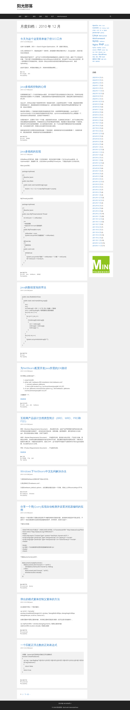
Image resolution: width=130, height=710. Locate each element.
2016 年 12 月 (97, 133)
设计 (32, 458)
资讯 (34, 16)
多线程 (28, 138)
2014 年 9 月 (97, 166)
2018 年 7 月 (97, 109)
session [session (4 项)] (95, 50)
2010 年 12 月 (97, 243)
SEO (29, 73)
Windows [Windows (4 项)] (95, 54)
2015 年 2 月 (97, 158)
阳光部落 (25, 5)
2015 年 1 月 (97, 160)
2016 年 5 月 (97, 142)
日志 (46, 16)
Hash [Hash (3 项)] (107, 28)
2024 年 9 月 (97, 80)
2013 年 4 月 (97, 187)
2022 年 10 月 (97, 93)
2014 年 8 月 (97, 168)
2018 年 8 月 (97, 107)
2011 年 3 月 (97, 235)
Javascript (25, 586)
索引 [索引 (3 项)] (105, 59)
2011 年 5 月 (97, 230)
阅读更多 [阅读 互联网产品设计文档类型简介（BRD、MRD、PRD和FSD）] (23, 452)
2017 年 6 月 (97, 126)
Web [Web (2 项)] (104, 52)
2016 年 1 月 (97, 147)
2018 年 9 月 (97, 104)
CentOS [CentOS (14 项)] (96, 28)
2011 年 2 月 (97, 238)
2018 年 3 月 (97, 117)
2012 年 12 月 (97, 198)
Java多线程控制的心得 (33, 86)
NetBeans (32, 274)
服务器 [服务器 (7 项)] (95, 59)
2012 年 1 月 (97, 216)
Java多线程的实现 (30, 151)
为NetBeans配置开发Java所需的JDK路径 (43, 368)
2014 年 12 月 (97, 163)
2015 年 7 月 (97, 155)
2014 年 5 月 (97, 176)
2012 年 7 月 (97, 203)
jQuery (31, 586)
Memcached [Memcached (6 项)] (103, 36)
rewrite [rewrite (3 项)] (104, 47)
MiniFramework (62, 16)
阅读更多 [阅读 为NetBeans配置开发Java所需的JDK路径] (23, 399)
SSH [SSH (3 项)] (94, 52)
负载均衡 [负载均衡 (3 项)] (97, 61)
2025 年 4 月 (97, 77)
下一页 (27, 694)
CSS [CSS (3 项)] (100, 28)
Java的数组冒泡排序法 (33, 287)
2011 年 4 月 (97, 232)
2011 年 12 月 (97, 219)
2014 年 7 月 (97, 171)
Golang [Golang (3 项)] (104, 28)
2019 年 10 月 (97, 101)
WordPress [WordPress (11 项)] (102, 54)
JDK (31, 405)
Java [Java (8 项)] (105, 30)
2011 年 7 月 (97, 224)
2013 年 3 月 (97, 190)
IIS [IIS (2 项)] (102, 30)
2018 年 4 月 (97, 115)
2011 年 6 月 (97, 227)
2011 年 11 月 (97, 222)
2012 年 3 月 (97, 211)
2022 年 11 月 (97, 91)
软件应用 (24, 403)
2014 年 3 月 (97, 179)
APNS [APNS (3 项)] (100, 25)
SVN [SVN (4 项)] (96, 52)
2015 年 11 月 (97, 152)
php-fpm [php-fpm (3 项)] (107, 45)
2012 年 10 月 (97, 200)
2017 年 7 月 (97, 123)
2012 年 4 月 (97, 208)
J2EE (23, 405)
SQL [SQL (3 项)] (107, 50)
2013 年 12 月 (97, 182)
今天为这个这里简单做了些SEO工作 (41, 39)
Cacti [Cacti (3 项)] (103, 25)
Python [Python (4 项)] (94, 47)
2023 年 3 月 (97, 88)
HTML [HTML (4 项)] (94, 30)
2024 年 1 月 (97, 85)
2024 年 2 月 (97, 83)
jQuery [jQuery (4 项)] (102, 32)
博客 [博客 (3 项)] (97, 57)
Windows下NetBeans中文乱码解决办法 (43, 471)
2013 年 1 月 (97, 195)
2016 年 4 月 (97, 144)
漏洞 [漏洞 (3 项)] (102, 59)
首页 (20, 16)
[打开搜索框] (110, 16)
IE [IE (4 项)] (100, 30)
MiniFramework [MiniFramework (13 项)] (99, 38)
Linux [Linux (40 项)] (95, 35)
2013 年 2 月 (97, 192)
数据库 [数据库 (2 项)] (103, 57)
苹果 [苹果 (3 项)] (94, 61)
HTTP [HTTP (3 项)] (98, 30)
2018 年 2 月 (97, 120)
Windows (31, 493)
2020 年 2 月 (97, 99)
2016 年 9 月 (97, 136)
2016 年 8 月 (97, 139)
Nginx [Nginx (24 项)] (95, 44)
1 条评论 (24, 460)
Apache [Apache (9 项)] (95, 25)
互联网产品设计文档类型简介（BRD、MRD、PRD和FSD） (50, 419)
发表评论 (24, 75)
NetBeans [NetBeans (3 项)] (102, 41)
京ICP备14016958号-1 (65, 703)
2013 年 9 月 (97, 184)
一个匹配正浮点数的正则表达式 (38, 645)
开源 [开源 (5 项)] (100, 57)
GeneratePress (73, 707)
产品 (29, 458)
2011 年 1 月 (97, 240)
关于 (52, 16)
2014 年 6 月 (97, 174)
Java (23, 138)
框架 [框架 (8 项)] (99, 59)
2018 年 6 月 (97, 112)
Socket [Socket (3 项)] (103, 50)
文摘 (40, 16)
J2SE (23, 274)
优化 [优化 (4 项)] (94, 57)
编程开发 (24, 136)
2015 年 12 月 (97, 149)
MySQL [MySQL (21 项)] (96, 41)
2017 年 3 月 (97, 131)
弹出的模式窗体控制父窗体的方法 (40, 599)
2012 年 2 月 (97, 214)
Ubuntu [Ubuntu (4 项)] (100, 52)
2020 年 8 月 (97, 96)
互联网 (24, 458)
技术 (28, 16)
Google (24, 73)
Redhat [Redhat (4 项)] (99, 47)
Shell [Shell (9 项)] (99, 50)
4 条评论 (24, 357)
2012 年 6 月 (97, 206)
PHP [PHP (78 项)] (101, 44)
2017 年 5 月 (97, 128)
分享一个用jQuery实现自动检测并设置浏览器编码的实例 (51, 508)
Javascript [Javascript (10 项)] (96, 32)
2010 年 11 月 (97, 246)
